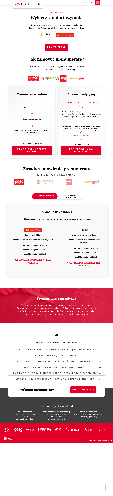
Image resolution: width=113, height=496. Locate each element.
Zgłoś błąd (107, 441)
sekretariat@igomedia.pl (88, 416)
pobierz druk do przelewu (81, 150)
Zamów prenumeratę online (32, 150)
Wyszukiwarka (93, 2)
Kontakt (86, 2)
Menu (97, 2)
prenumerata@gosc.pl (81, 135)
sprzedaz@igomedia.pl (25, 419)
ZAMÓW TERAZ (56, 47)
